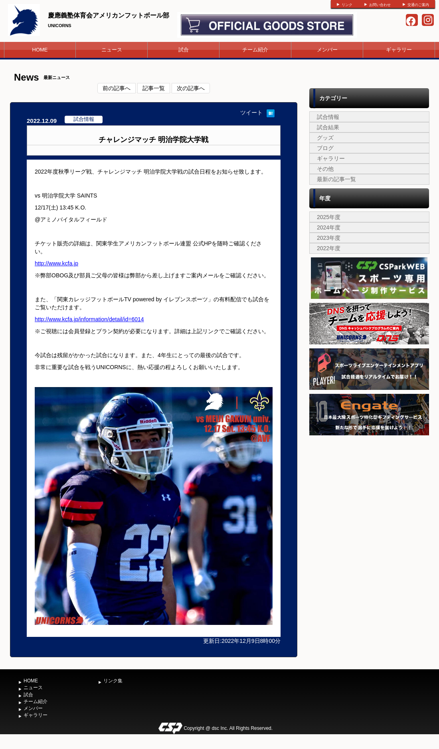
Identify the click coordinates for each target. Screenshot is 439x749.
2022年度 (328, 248)
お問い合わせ (380, 5)
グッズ (325, 137)
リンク (347, 5)
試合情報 (328, 117)
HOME (40, 50)
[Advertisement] (369, 497)
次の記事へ (191, 88)
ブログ (325, 148)
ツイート (251, 112)
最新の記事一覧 (336, 179)
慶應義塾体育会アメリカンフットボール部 (108, 15)
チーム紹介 (255, 50)
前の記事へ (117, 88)
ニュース (111, 50)
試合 (183, 50)
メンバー (327, 50)
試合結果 (328, 127)
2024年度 (328, 227)
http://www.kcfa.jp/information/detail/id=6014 (89, 319)
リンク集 (113, 681)
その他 (325, 169)
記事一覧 (153, 88)
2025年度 (328, 217)
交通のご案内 (418, 5)
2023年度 (328, 238)
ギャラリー (399, 50)
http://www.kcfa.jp (56, 263)
